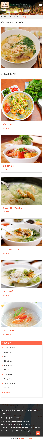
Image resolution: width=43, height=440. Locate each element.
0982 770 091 (25, 438)
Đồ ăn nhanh (8, 374)
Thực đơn (15, 17)
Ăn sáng (23, 17)
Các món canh (9, 388)
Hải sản (6, 356)
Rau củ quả (8, 365)
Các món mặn (8, 370)
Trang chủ (6, 17)
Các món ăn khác (9, 383)
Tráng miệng (8, 379)
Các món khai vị (9, 347)
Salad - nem (8, 352)
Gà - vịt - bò (8, 361)
